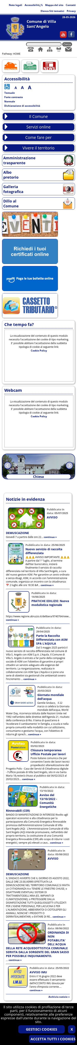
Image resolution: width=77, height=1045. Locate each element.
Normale (9, 101)
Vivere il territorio (39, 148)
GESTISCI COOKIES (41, 1029)
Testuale (9, 93)
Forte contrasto (13, 97)
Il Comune (38, 116)
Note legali (15, 5)
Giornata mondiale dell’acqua (50, 697)
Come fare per (38, 137)
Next (69, 465)
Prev (7, 465)
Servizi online (38, 127)
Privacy (71, 11)
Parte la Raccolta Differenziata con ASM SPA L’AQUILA (52, 639)
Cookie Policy (39, 350)
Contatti (71, 5)
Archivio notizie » (59, 997)
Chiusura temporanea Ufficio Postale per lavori (48, 752)
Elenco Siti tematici (52, 11)
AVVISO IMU (38, 972)
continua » (50, 537)
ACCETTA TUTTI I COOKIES (53, 1039)
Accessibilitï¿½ (34, 5)
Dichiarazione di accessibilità (22, 106)
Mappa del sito (54, 5)
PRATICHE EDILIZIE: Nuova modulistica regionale (50, 603)
